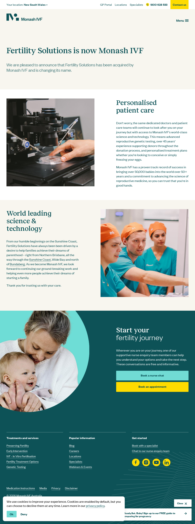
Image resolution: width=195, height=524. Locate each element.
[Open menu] (182, 20)
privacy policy (95, 505)
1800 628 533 (158, 4)
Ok (12, 514)
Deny (24, 514)
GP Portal (106, 4)
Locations (121, 4)
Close (182, 503)
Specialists (136, 4)
